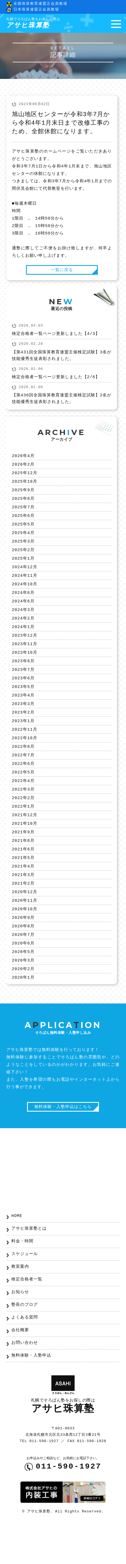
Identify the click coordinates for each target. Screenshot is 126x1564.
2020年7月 (23, 969)
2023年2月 (23, 732)
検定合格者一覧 (26, 1317)
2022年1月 (23, 832)
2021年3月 (23, 905)
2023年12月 (24, 650)
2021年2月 (23, 914)
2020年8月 (23, 959)
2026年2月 (23, 468)
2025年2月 (23, 559)
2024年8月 (23, 604)
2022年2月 (23, 823)
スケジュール (24, 1292)
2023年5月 (23, 705)
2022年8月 (23, 768)
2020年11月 (24, 932)
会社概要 (20, 1368)
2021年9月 (23, 859)
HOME (16, 1254)
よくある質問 (24, 1356)
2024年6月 (23, 613)
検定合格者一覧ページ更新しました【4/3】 (56, 336)
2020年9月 (23, 950)
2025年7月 (23, 513)
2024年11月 (24, 586)
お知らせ (20, 1330)
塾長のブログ (24, 1343)
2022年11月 (24, 750)
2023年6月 (23, 695)
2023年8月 (23, 677)
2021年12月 (24, 841)
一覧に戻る (62, 271)
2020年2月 (23, 1005)
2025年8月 (23, 504)
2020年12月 (24, 923)
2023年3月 (23, 723)
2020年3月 (23, 996)
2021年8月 (23, 868)
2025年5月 (23, 532)
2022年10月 (24, 759)
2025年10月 (24, 486)
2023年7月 (23, 686)
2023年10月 (24, 668)
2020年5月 (23, 987)
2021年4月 (23, 896)
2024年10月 (24, 595)
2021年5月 (23, 887)
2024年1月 (23, 641)
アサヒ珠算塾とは (29, 1267)
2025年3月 (23, 550)
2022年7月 (23, 777)
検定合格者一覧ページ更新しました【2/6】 (56, 380)
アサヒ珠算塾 (33, 24)
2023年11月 (24, 659)
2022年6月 (23, 786)
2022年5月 (23, 796)
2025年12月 (24, 477)
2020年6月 (23, 978)
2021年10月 (24, 850)
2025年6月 (23, 522)
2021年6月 (23, 877)
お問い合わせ (24, 1381)
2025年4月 (23, 541)
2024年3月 (23, 623)
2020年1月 (23, 1014)
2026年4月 (23, 459)
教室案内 (20, 1305)
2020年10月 (24, 941)
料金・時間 (22, 1279)
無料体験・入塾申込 (31, 1394)
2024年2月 (23, 632)
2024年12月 (24, 577)
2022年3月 (23, 814)
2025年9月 (23, 495)
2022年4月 (23, 805)
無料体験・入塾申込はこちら (63, 1144)
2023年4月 (23, 714)
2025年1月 (23, 568)
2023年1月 (23, 741)
